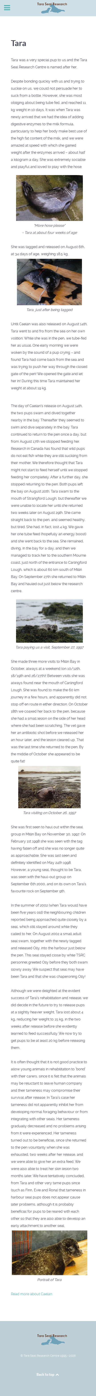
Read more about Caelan (31, 1294)
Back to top (48, 1374)
